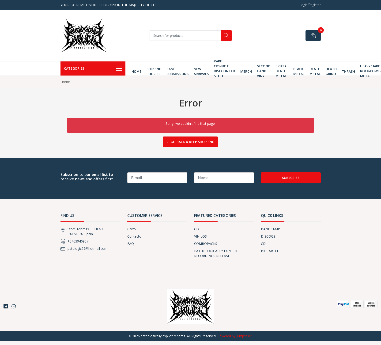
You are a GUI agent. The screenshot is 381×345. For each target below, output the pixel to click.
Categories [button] (93, 68)
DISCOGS (268, 236)
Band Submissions (177, 71)
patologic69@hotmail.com (87, 248)
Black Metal (298, 71)
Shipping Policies (154, 71)
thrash (348, 71)
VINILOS (200, 236)
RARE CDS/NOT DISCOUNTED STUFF (224, 68)
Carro (131, 229)
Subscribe (290, 177)
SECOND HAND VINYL (263, 71)
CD (196, 229)
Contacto (134, 236)
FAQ (130, 243)
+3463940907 (78, 241)
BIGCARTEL (270, 251)
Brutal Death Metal (281, 71)
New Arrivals (201, 71)
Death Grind (331, 71)
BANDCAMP (270, 229)
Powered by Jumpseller (234, 336)
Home (136, 71)
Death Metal (315, 71)
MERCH (246, 71)
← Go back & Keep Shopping (190, 142)
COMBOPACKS (205, 243)
